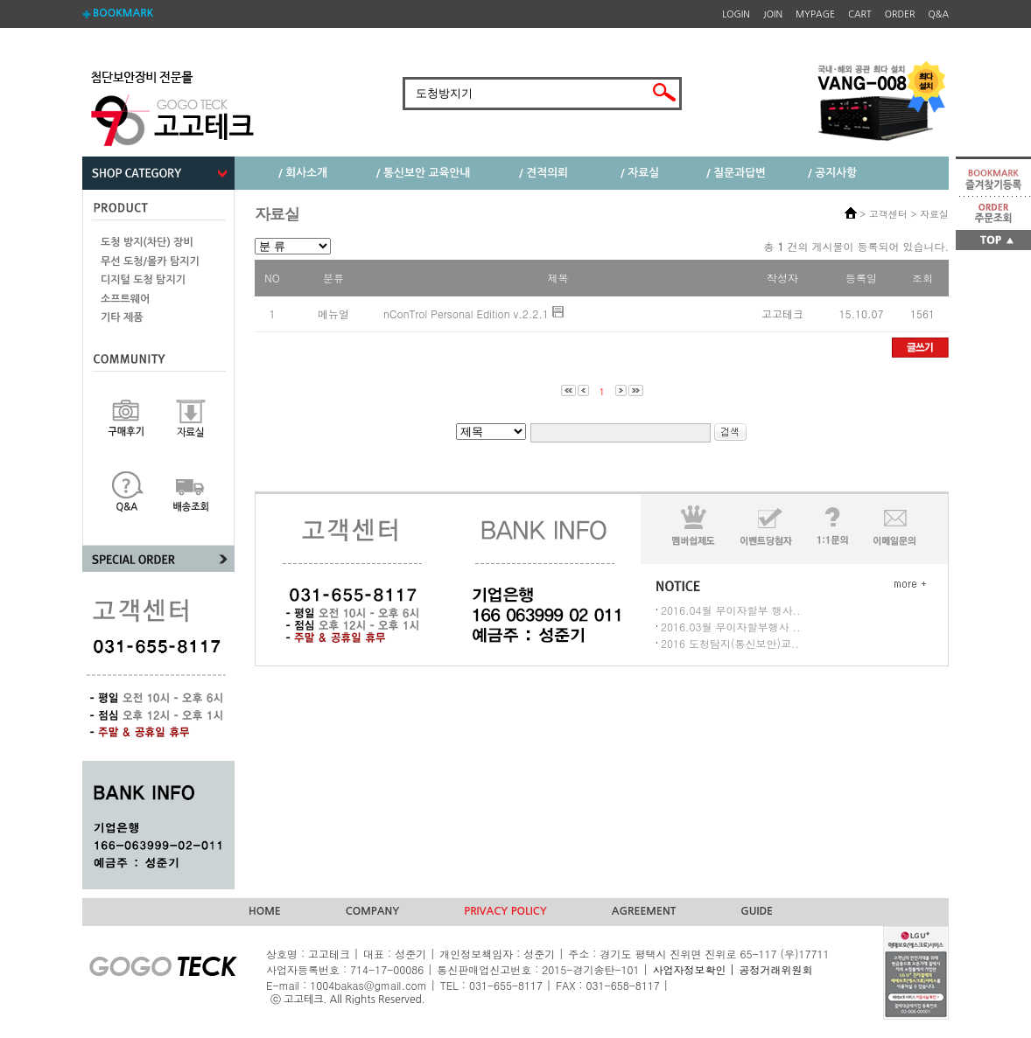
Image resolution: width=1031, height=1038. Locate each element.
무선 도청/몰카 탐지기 (150, 261)
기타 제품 (122, 317)
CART (860, 14)
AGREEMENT (644, 911)
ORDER (900, 14)
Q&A (939, 14)
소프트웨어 (125, 299)
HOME (265, 911)
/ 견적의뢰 (543, 172)
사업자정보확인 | (693, 969)
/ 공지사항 (832, 172)
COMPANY (373, 911)
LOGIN (736, 14)
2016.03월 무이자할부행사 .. (731, 626)
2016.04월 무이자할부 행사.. (731, 610)
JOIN (772, 14)
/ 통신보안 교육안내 (423, 172)
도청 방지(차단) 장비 (147, 242)
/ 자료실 (640, 172)
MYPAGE (815, 14)
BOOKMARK (123, 13)
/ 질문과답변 (736, 172)
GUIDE (756, 911)
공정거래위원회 (775, 969)
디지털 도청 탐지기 (143, 280)
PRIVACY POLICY (505, 911)
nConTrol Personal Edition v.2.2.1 (466, 313)
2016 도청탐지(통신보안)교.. (730, 643)
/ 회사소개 (302, 172)
